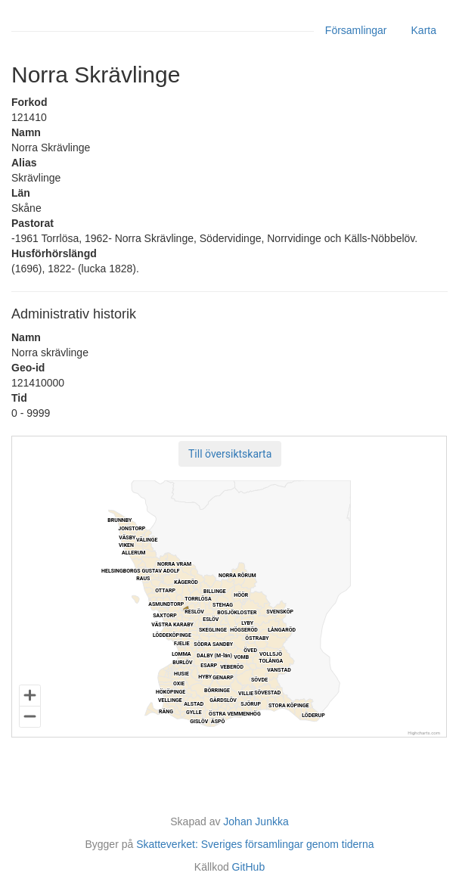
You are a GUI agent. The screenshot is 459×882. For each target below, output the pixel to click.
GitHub (248, 867)
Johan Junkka (255, 821)
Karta (423, 30)
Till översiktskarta (229, 454)
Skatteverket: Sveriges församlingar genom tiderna (255, 844)
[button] (229, 454)
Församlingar (356, 30)
